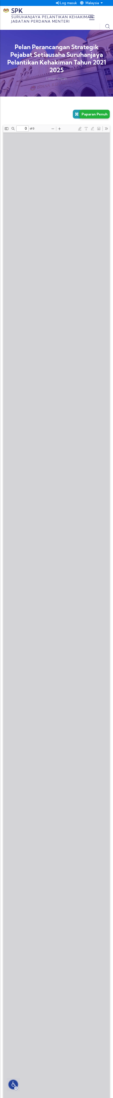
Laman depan (56, 78)
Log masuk (66, 3)
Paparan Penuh (95, 114)
